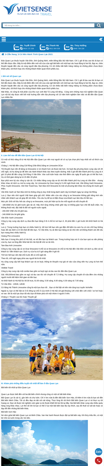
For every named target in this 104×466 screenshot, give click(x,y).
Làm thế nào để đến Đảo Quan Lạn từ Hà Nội (23, 155)
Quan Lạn (5, 394)
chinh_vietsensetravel (21, 48)
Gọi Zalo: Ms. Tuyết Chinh (17, 47)
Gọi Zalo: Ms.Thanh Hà (43, 47)
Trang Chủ (34, 9)
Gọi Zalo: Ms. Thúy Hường (67, 47)
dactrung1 (71, 48)
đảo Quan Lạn (40, 159)
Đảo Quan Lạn (7, 80)
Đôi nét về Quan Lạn (12, 76)
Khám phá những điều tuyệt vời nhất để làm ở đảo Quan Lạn (31, 383)
